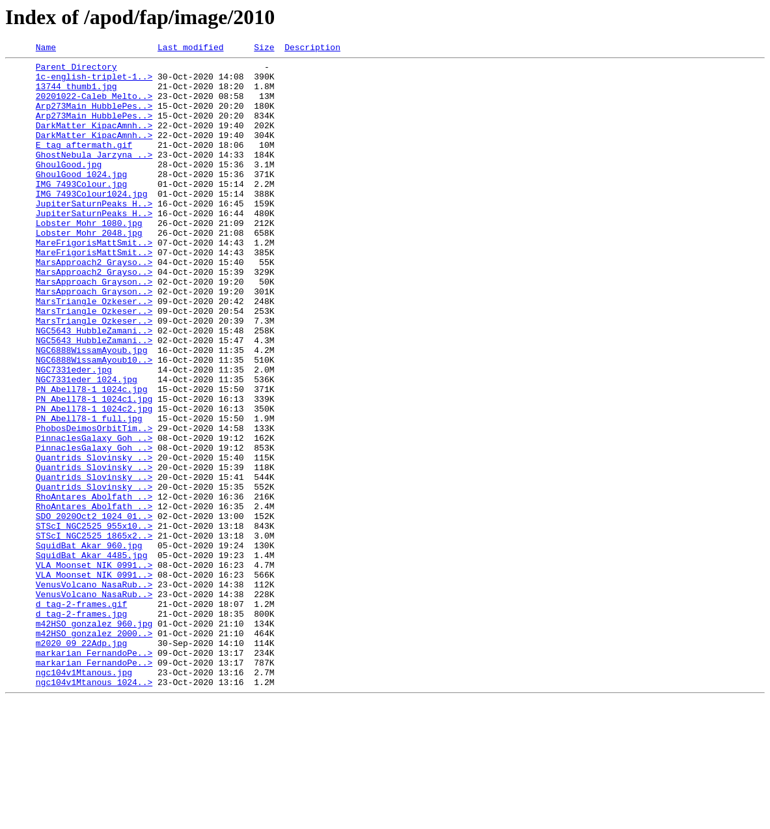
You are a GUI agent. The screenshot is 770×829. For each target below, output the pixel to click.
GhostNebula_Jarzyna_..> (94, 176)
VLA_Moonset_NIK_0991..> (94, 668)
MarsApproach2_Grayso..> (94, 305)
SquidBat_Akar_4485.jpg (92, 656)
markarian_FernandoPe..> (94, 774)
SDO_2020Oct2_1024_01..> (94, 609)
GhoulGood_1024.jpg (81, 199)
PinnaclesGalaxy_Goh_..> (94, 516)
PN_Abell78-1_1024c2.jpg (94, 480)
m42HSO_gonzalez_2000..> (94, 750)
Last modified (190, 49)
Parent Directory (76, 70)
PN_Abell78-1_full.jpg (89, 492)
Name (46, 49)
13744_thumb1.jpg (76, 94)
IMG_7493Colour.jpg (81, 211)
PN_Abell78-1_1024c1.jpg (94, 469)
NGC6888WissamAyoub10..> (94, 422)
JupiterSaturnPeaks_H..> (94, 234)
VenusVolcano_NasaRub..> (94, 691)
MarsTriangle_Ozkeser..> (94, 352)
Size (264, 49)
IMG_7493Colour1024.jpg (92, 223)
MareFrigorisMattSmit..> (94, 281)
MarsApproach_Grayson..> (94, 328)
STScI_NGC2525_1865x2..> (94, 633)
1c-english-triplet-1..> (94, 82)
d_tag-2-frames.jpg (81, 727)
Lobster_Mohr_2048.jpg (89, 269)
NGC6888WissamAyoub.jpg (92, 410)
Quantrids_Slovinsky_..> (94, 539)
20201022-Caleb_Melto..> (94, 105)
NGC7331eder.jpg (74, 434)
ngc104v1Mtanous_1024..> (94, 809)
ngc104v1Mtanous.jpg (84, 797)
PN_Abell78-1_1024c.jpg (92, 457)
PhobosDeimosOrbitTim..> (94, 504)
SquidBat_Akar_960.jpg (89, 645)
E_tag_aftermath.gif (84, 164)
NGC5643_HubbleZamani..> (94, 387)
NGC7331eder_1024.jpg (86, 445)
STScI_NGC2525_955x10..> (94, 621)
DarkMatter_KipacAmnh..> (94, 141)
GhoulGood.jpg (69, 187)
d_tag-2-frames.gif (81, 715)
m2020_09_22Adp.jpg (81, 762)
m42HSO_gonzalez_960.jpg (94, 738)
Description (312, 49)
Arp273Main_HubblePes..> (94, 117)
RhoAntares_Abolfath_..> (94, 586)
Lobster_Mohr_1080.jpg (89, 258)
